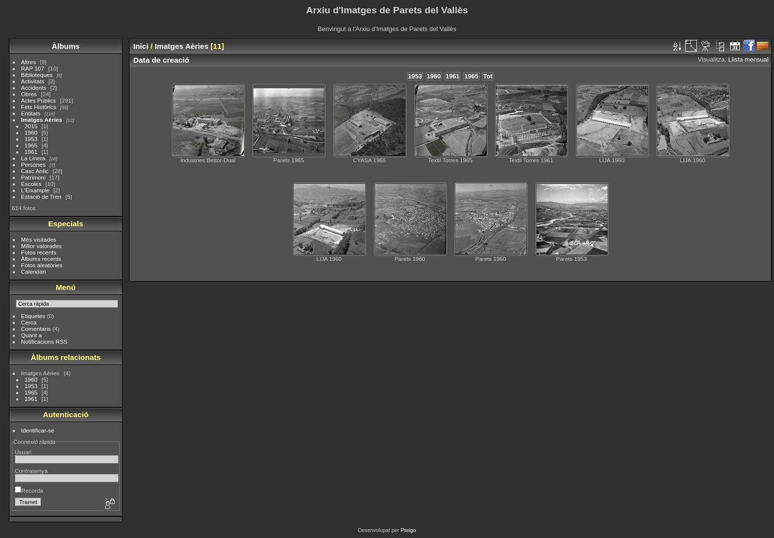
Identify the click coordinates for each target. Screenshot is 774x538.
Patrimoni (33, 177)
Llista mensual (748, 59)
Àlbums (66, 46)
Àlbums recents (41, 258)
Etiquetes (33, 316)
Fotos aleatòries (42, 265)
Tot (487, 76)
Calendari (33, 271)
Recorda (29, 490)
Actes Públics (38, 100)
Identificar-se (37, 430)
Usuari (23, 452)
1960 (31, 132)
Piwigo (408, 530)
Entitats (31, 113)
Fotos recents (38, 252)
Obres (29, 94)
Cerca (29, 322)
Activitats (32, 81)
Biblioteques (37, 75)
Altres (28, 62)
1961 (31, 151)
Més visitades (38, 239)
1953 (31, 139)
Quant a (31, 335)
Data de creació (161, 60)
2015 (31, 126)
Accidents (33, 87)
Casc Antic (35, 171)
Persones (33, 164)
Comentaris (36, 328)
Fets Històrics (38, 107)
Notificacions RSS (44, 341)
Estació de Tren (41, 196)
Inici (141, 46)
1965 (31, 145)
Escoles (31, 183)
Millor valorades (41, 246)
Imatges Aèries (41, 119)
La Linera (33, 158)
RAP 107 (32, 68)
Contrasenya (31, 470)
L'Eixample (35, 190)
